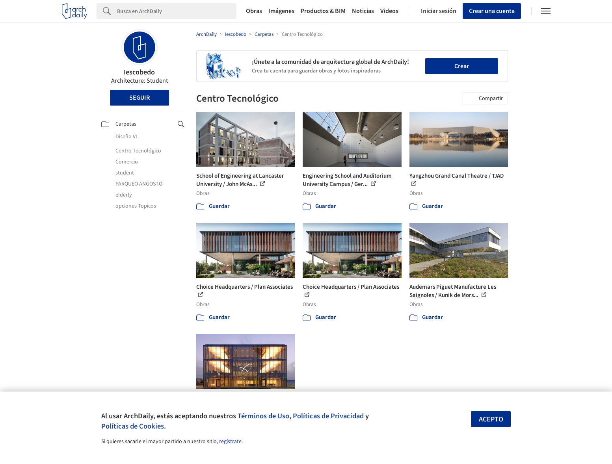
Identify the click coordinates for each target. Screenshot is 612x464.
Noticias (363, 11)
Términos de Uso (263, 416)
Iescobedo (139, 72)
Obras (254, 11)
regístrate (230, 441)
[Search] (176, 11)
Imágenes (281, 11)
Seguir (139, 97)
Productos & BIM (323, 11)
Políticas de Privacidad (328, 416)
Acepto (491, 419)
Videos (389, 11)
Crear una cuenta (492, 11)
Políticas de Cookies (132, 426)
